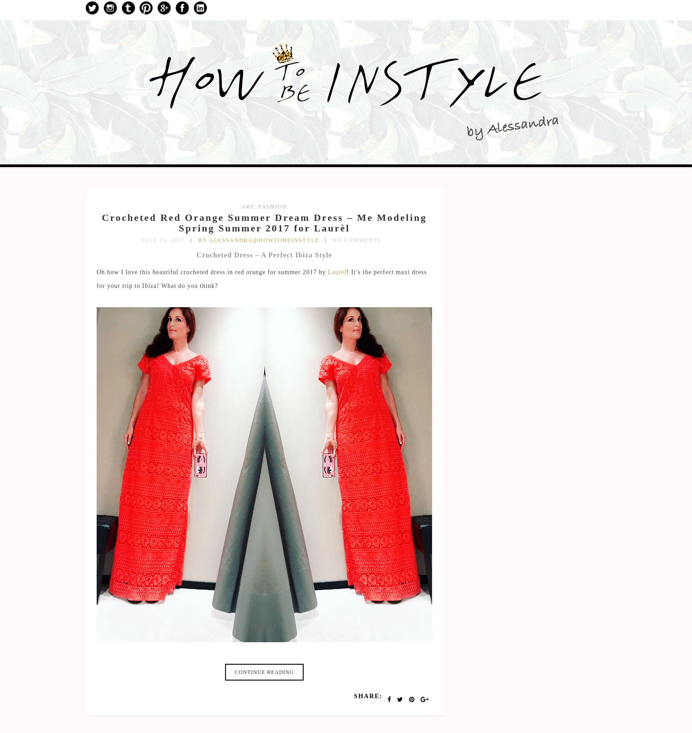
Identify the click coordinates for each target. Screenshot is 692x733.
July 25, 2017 (163, 240)
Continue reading (264, 672)
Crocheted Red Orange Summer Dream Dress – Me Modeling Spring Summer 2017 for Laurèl (264, 223)
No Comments (357, 240)
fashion (272, 206)
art (247, 206)
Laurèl (337, 272)
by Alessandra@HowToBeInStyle (259, 240)
